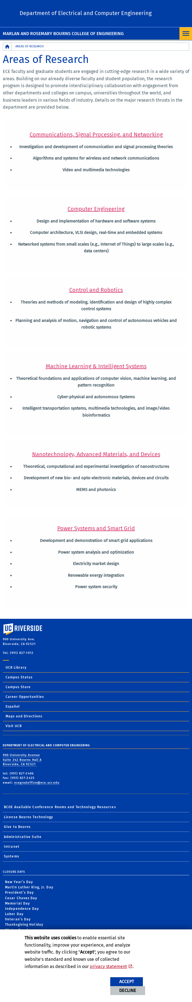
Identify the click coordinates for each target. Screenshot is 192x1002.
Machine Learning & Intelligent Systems (96, 366)
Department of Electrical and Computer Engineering (86, 13)
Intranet (12, 847)
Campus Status (19, 677)
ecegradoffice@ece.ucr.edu (37, 783)
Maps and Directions (24, 716)
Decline (127, 990)
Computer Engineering (96, 209)
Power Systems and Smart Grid (96, 528)
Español (13, 706)
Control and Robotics (96, 290)
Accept (126, 981)
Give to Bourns (17, 827)
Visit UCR (14, 726)
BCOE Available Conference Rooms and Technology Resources (60, 807)
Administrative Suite (23, 837)
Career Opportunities (25, 697)
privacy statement (108, 966)
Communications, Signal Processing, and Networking (96, 134)
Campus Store (18, 687)
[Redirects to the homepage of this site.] (7, 46)
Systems (11, 856)
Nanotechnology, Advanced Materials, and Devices (96, 454)
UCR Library (16, 667)
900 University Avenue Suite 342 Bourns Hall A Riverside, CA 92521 (22, 759)
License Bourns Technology (28, 817)
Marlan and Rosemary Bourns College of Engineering (63, 33)
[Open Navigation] (185, 33)
